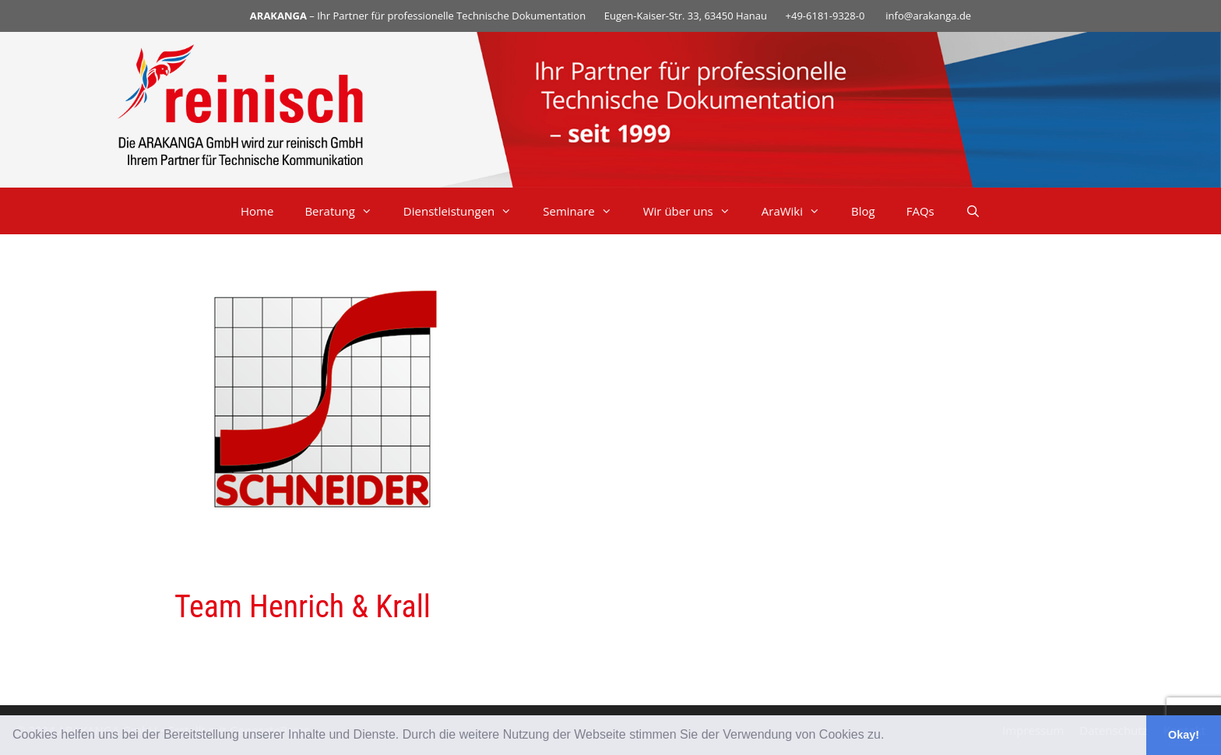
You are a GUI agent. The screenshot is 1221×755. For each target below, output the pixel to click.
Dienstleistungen (465, 211)
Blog (863, 211)
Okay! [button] (1183, 735)
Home (257, 211)
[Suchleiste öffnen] (973, 211)
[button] (890, 736)
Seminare (585, 211)
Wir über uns (694, 211)
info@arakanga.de (928, 16)
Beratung (345, 211)
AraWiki (799, 211)
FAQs (920, 211)
